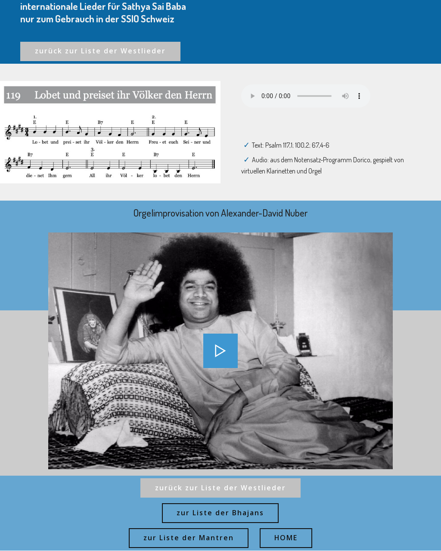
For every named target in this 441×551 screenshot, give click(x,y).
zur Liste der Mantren (188, 538)
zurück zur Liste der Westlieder (101, 51)
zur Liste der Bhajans (220, 513)
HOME (286, 538)
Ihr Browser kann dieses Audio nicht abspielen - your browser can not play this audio (305, 96)
